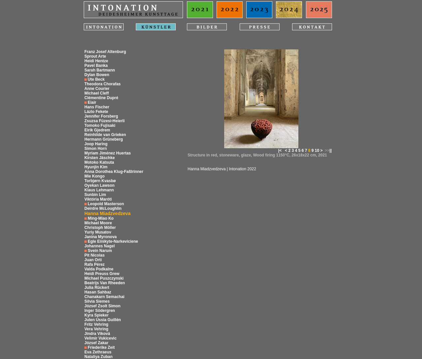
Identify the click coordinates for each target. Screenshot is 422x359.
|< (280, 150)
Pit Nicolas (94, 255)
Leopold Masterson (106, 204)
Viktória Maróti (98, 199)
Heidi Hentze (96, 61)
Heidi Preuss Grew (101, 273)
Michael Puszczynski (104, 278)
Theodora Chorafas (102, 84)
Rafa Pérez (94, 264)
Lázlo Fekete (96, 111)
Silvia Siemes (97, 301)
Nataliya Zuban (98, 356)
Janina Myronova (100, 237)
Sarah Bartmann (99, 70)
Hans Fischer (96, 107)
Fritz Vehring (96, 324)
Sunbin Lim (95, 194)
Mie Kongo (94, 176)
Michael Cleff (96, 93)
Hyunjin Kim (95, 167)
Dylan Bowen (96, 74)
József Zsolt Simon (102, 306)
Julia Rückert (96, 287)
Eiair (92, 102)
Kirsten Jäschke (99, 157)
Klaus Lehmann (99, 190)
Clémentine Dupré (101, 98)
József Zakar (96, 343)
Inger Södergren (99, 310)
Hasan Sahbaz (97, 292)
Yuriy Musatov (97, 232)
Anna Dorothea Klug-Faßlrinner (113, 171)
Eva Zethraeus (97, 352)
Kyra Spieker (96, 315)
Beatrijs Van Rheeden (104, 283)
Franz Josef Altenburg (105, 51)
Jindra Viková (97, 333)
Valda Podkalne (98, 269)
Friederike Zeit (101, 347)
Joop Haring (95, 144)
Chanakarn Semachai (104, 296)
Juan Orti (93, 260)
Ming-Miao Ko (101, 218)
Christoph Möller (100, 227)
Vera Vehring (96, 329)
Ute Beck (96, 79)
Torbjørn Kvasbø (100, 181)
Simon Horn (95, 148)
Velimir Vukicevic (100, 338)
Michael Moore (98, 223)
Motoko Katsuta (99, 162)
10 (317, 150)
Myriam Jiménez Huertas (107, 153)
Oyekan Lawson (99, 185)
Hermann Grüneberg (103, 139)
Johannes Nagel (99, 246)
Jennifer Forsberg (101, 116)
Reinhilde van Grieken (105, 134)
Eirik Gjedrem (97, 130)
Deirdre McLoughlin (103, 208)
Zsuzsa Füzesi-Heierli (104, 121)
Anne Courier (96, 88)
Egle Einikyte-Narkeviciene (113, 241)
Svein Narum (100, 250)
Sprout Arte (95, 56)
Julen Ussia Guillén (102, 320)
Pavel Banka (96, 65)
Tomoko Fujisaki (99, 125)
